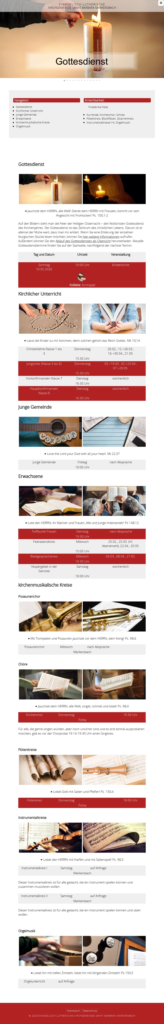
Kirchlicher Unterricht (29, 111)
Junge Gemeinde (26, 115)
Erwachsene (23, 118)
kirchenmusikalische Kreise (33, 122)
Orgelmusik (23, 126)
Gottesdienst (24, 107)
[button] (3, 39)
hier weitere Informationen (101, 237)
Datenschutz (90, 1011)
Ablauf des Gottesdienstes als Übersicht (83, 241)
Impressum (73, 1011)
